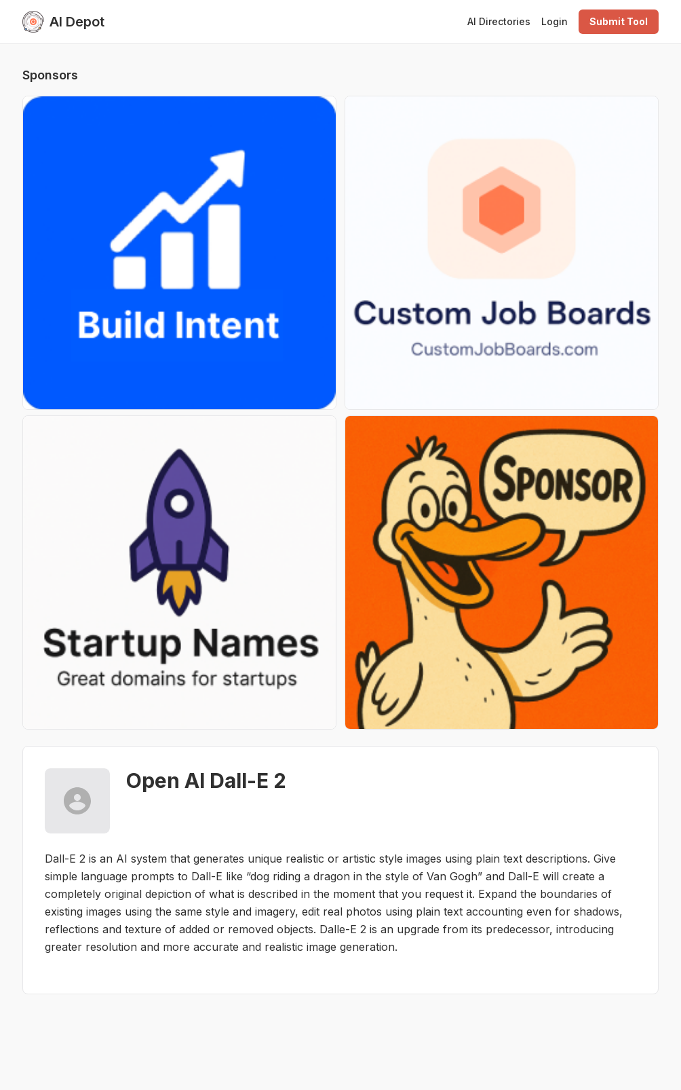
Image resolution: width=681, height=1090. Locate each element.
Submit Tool (618, 21)
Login (554, 21)
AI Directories (498, 21)
